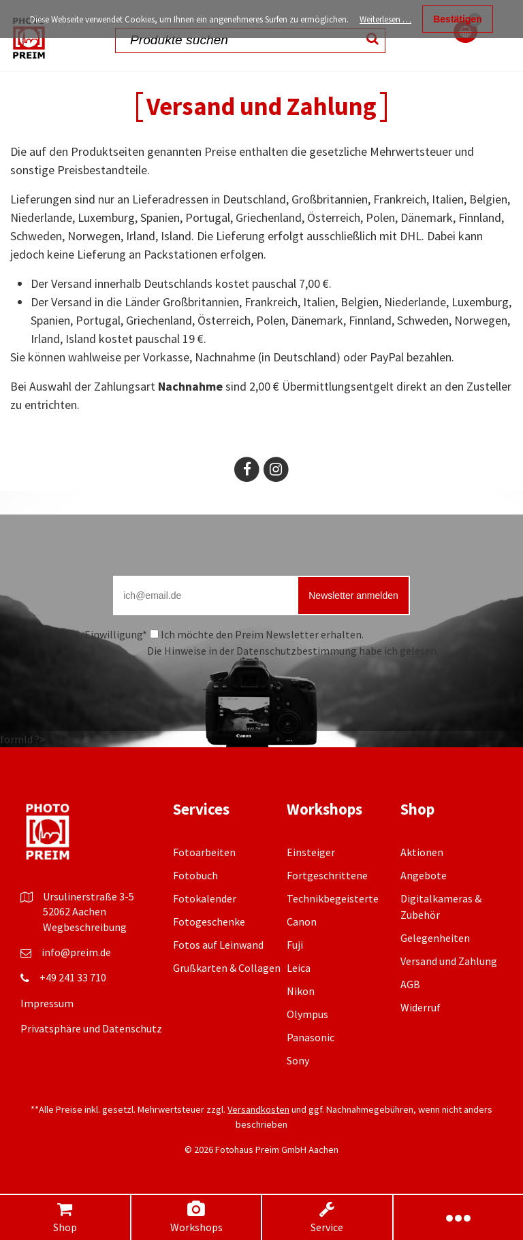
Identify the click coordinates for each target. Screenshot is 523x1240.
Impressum (47, 1003)
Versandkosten (258, 1109)
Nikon (301, 991)
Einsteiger (311, 852)
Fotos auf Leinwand (218, 944)
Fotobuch (195, 875)
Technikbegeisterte (333, 898)
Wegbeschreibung (85, 927)
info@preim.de (76, 952)
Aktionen (421, 852)
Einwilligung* (115, 634)
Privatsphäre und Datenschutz (91, 1028)
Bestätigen (457, 19)
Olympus (307, 1014)
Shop (64, 1217)
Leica (299, 968)
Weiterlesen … (385, 19)
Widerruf (420, 1007)
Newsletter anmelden (353, 595)
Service (327, 1217)
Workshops (196, 1217)
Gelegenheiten (435, 938)
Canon (302, 921)
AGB (410, 984)
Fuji (295, 944)
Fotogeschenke (209, 921)
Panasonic (310, 1037)
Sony (298, 1060)
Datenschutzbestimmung (296, 650)
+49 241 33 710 (72, 977)
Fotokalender (204, 898)
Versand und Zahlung (448, 961)
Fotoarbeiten (204, 852)
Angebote (423, 875)
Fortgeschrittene (327, 875)
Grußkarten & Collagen (227, 968)
